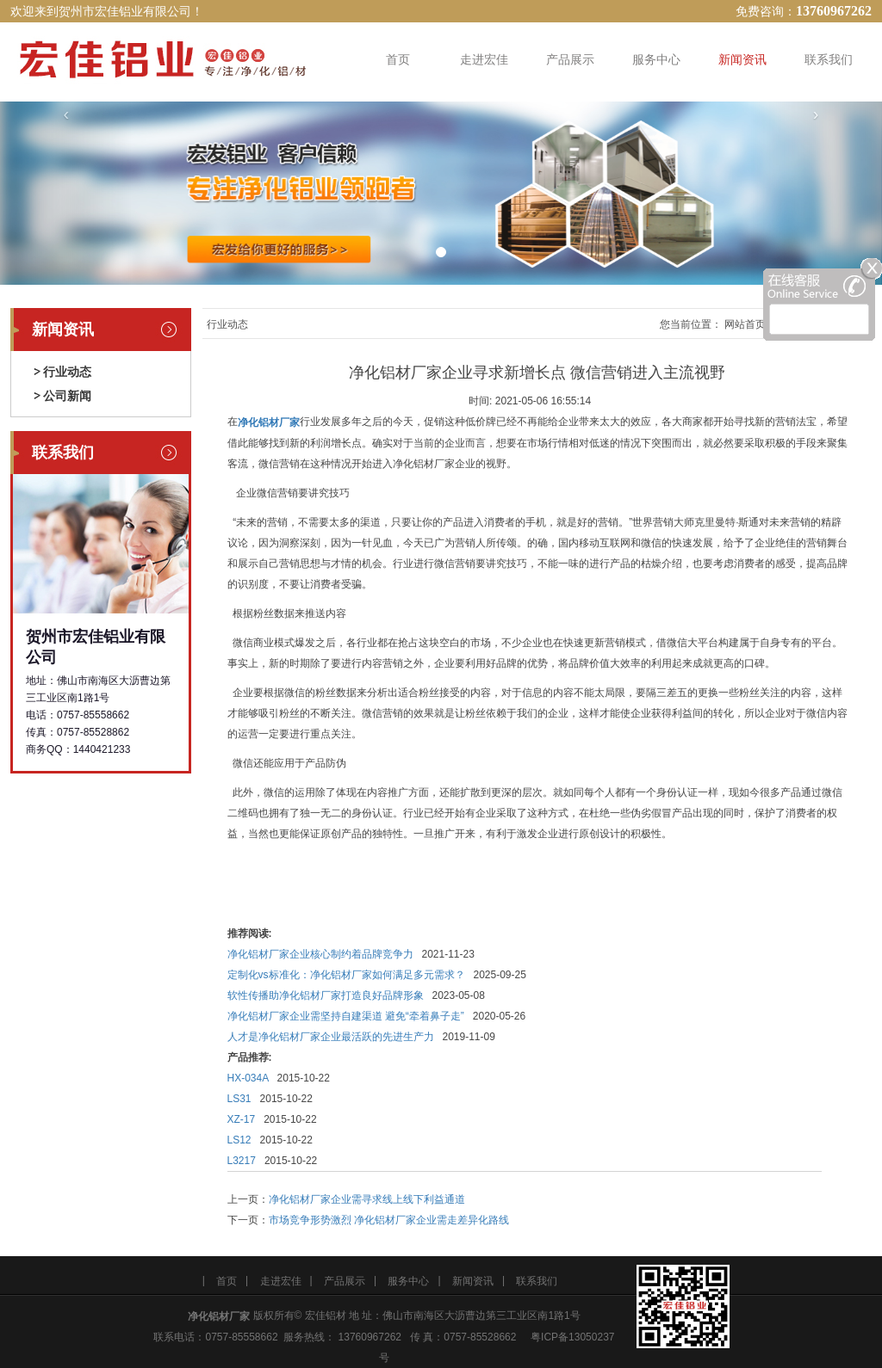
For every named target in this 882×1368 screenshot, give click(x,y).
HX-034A (248, 1078)
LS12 (239, 1140)
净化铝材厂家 (219, 1316)
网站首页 (745, 324)
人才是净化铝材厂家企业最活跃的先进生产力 (330, 1037)
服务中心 (656, 59)
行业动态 (67, 372)
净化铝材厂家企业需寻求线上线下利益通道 (367, 1199)
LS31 (239, 1099)
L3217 (241, 1161)
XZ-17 (241, 1119)
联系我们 (828, 59)
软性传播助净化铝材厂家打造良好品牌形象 (325, 995)
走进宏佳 (484, 59)
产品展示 (570, 59)
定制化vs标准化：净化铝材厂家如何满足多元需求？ (346, 975)
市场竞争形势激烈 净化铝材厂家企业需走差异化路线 (389, 1220)
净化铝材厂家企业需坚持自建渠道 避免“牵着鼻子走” (345, 1016)
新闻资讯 (742, 59)
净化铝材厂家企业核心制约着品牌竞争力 (320, 954)
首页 (398, 59)
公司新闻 (67, 396)
